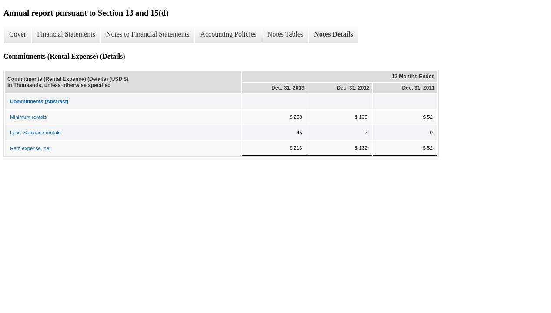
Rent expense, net (30, 148)
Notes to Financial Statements (148, 34)
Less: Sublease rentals (35, 132)
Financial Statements (66, 34)
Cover (17, 34)
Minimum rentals (28, 117)
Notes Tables (285, 34)
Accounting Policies (228, 34)
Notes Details (333, 34)
